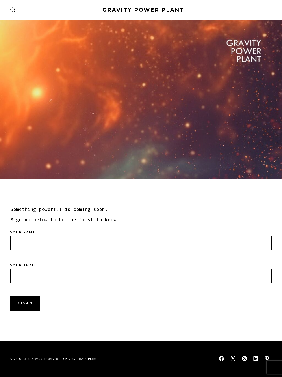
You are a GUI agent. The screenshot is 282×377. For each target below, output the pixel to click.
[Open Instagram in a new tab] (244, 358)
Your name (141, 238)
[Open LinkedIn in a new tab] (255, 358)
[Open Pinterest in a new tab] (267, 358)
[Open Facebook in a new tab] (221, 358)
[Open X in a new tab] (233, 358)
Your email (141, 271)
